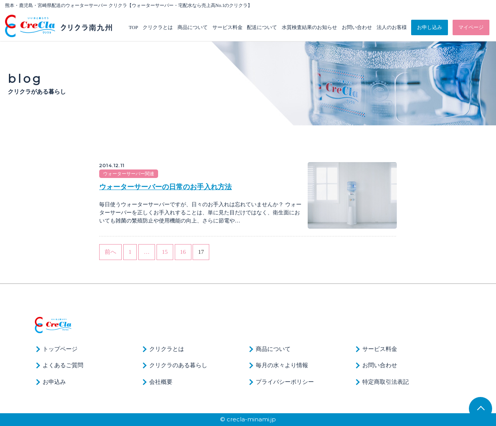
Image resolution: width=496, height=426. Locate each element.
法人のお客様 (392, 27)
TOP (133, 27)
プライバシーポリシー (285, 382)
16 (183, 252)
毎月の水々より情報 (282, 365)
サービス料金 (227, 27)
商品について (192, 27)
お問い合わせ (357, 27)
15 (165, 252)
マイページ (471, 27)
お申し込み (429, 27)
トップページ (60, 349)
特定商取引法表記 (385, 382)
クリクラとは (158, 27)
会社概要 (160, 382)
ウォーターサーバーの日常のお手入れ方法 (165, 187)
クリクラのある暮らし (178, 365)
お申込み (54, 382)
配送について (262, 27)
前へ (110, 252)
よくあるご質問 (63, 365)
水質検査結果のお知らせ (309, 27)
